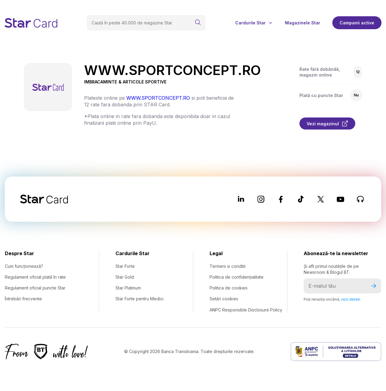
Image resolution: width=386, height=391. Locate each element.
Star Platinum (128, 287)
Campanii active (357, 22)
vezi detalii (350, 299)
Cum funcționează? (24, 266)
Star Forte (125, 266)
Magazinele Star (302, 23)
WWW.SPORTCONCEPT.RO (158, 98)
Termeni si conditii (227, 266)
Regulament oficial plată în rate (35, 277)
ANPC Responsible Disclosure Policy (246, 309)
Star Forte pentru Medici (139, 298)
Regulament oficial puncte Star (35, 287)
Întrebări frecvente (23, 298)
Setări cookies (224, 298)
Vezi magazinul (327, 123)
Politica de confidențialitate (237, 277)
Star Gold (124, 277)
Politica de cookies (229, 287)
